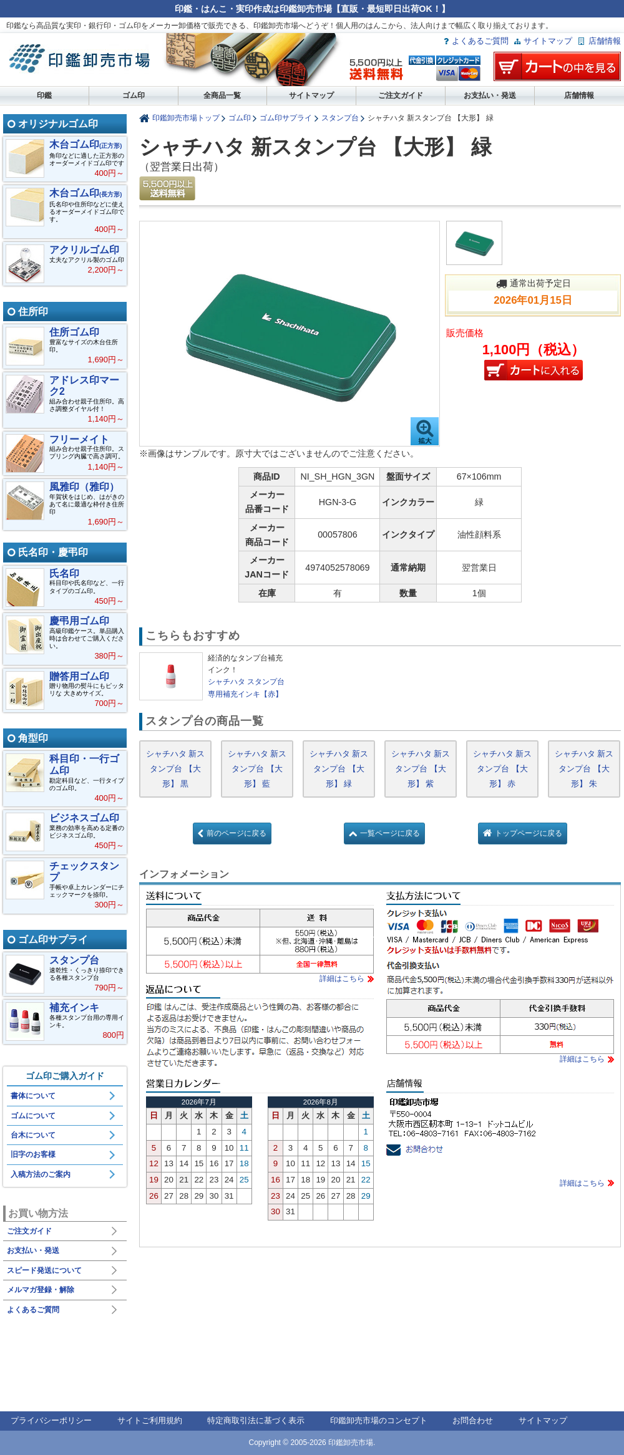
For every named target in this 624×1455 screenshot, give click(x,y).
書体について (33, 1096)
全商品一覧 (222, 95)
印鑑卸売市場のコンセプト (378, 1420)
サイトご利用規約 (149, 1420)
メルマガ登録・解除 (40, 1289)
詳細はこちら (341, 978)
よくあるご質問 (480, 41)
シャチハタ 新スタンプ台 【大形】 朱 (584, 768)
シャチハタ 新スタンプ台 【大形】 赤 (502, 768)
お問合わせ (472, 1420)
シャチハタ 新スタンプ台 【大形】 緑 (339, 768)
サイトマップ (548, 41)
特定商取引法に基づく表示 (256, 1420)
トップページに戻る (528, 833)
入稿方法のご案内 (41, 1174)
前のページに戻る (236, 833)
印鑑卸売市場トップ (186, 118)
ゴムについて (33, 1115)
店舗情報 (604, 41)
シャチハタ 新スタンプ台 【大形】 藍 (257, 768)
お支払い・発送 (490, 95)
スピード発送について (44, 1270)
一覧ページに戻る (390, 833)
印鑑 (44, 95)
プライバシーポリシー (51, 1420)
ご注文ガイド (400, 95)
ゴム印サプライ (286, 118)
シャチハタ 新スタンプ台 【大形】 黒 (175, 768)
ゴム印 (133, 95)
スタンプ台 (340, 118)
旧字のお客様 (33, 1154)
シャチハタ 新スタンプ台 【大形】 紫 (421, 768)
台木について (33, 1135)
